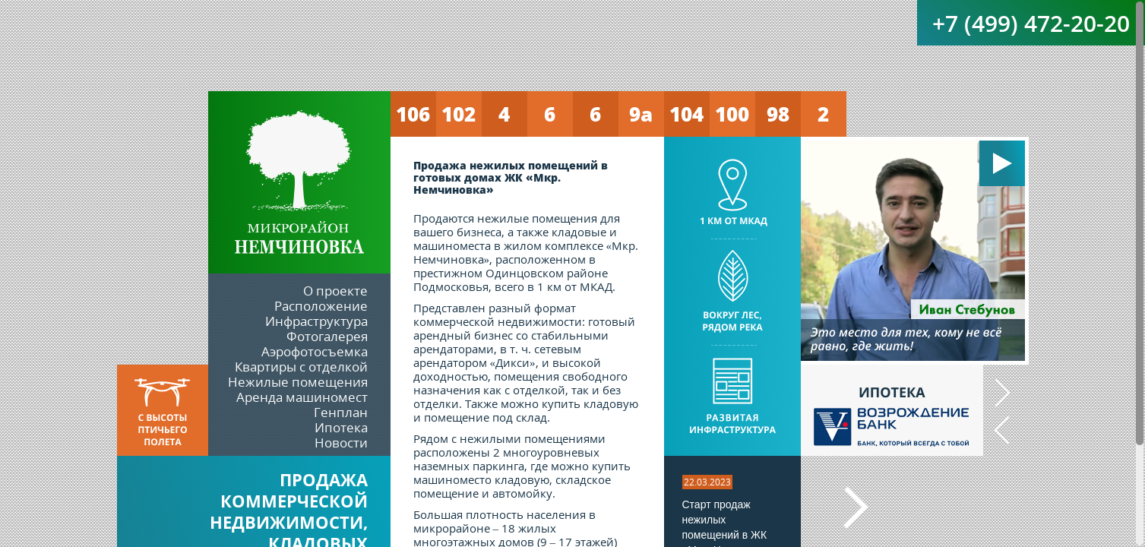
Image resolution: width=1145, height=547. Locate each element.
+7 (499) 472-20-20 (1031, 23)
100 (732, 114)
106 (413, 114)
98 (778, 114)
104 (686, 114)
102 (458, 114)
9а (641, 114)
